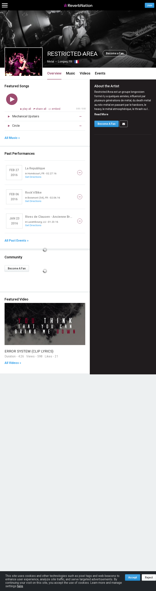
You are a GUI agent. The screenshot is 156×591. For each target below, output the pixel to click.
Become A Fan (17, 268)
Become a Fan (115, 53)
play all (27, 109)
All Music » (12, 138)
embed (54, 109)
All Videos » (13, 363)
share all (40, 109)
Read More (101, 114)
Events (100, 73)
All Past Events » (17, 240)
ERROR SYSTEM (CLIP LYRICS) (29, 351)
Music (70, 73)
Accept (132, 577)
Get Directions (33, 176)
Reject (149, 577)
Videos (85, 73)
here (20, 586)
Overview (54, 73)
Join (149, 5)
